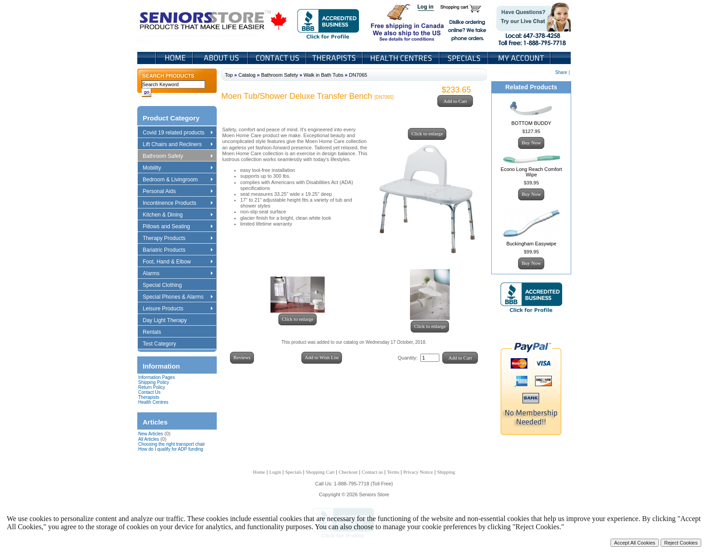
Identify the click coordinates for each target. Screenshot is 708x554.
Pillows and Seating (177, 227)
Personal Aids (177, 191)
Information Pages (156, 377)
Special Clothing (166, 285)
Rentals (156, 332)
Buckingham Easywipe (531, 243)
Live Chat (530, 22)
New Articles (150, 433)
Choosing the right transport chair (171, 444)
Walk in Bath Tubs (323, 75)
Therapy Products (177, 238)
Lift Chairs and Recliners (177, 144)
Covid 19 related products (178, 133)
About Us (221, 58)
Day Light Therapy (169, 320)
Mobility (177, 168)
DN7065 (358, 75)
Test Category (163, 344)
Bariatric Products (177, 250)
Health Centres (153, 402)
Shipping (446, 472)
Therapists (335, 58)
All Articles (148, 439)
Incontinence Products (177, 203)
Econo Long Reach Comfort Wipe (531, 171)
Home (174, 58)
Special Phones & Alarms (178, 297)
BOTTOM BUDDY (531, 123)
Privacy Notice (418, 472)
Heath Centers (401, 58)
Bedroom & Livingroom (177, 180)
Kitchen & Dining (177, 215)
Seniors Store (213, 22)
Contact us (372, 472)
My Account (520, 58)
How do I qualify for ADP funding (170, 449)
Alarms (177, 273)
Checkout (348, 472)
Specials (464, 58)
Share (561, 72)
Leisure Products (177, 309)
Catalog (247, 75)
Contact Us (278, 58)
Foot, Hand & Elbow (177, 262)
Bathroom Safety (177, 156)
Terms (393, 472)
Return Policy (151, 387)
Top (229, 75)
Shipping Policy (153, 382)
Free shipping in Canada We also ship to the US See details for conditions (389, 22)
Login (426, 8)
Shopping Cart (464, 8)
